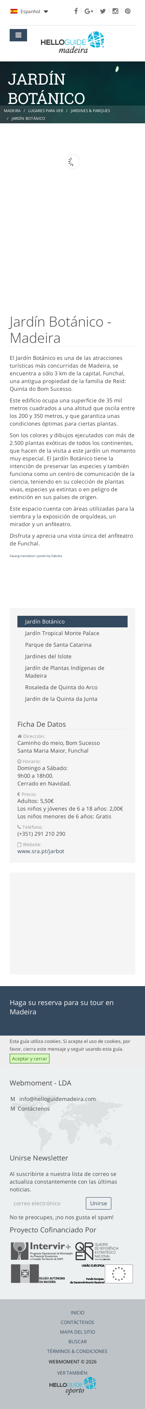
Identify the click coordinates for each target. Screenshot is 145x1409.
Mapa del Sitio (77, 1332)
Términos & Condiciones (77, 1351)
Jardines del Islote (48, 656)
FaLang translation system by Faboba (36, 556)
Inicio (77, 1312)
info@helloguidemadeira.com (57, 1098)
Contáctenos (34, 1108)
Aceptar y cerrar (29, 1058)
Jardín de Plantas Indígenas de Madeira (64, 671)
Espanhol (29, 11)
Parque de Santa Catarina (58, 644)
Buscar (77, 1341)
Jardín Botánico (45, 621)
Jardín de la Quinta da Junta (61, 698)
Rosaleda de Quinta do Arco (61, 687)
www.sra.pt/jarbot (40, 851)
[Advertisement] (71, 588)
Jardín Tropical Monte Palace (62, 633)
